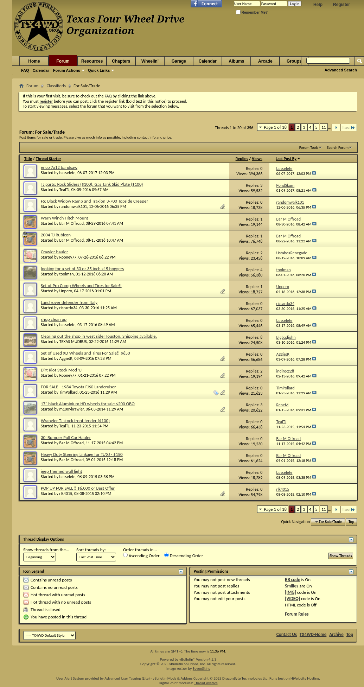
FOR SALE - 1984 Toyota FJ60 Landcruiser (78, 386)
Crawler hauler (54, 251)
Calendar (41, 70)
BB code (292, 579)
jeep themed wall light (61, 471)
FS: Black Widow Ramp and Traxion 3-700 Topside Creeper (94, 201)
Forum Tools (308, 147)
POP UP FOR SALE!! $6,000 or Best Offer (78, 488)
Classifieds (56, 85)
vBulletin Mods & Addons (172, 678)
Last (349, 127)
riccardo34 (68, 307)
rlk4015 (65, 493)
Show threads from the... (46, 549)
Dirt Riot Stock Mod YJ (61, 370)
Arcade (265, 61)
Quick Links (99, 70)
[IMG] (290, 592)
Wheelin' (150, 61)
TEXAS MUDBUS (73, 341)
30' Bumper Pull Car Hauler (66, 437)
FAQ (25, 70)
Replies (242, 158)
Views (257, 158)
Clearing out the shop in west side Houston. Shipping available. (99, 336)
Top (351, 522)
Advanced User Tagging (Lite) (127, 678)
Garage (179, 61)
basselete (67, 172)
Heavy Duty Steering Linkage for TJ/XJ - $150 (82, 454)
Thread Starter (48, 158)
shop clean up (53, 319)
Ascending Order (141, 555)
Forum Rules (296, 614)
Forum (62, 61)
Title (28, 158)
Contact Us (286, 634)
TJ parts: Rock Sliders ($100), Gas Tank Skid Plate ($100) (92, 184)
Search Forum (338, 147)
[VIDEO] (292, 598)
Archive (336, 634)
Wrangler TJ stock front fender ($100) (75, 420)
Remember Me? (252, 12)
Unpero (65, 290)
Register (341, 4)
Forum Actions (66, 70)
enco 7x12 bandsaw (59, 167)
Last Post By (288, 158)
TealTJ (64, 189)
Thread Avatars (206, 683)
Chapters (121, 61)
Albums (236, 61)
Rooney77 (68, 257)
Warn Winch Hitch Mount (64, 218)
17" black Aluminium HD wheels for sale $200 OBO (88, 403)
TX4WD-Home (313, 634)
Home (34, 61)
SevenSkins (201, 668)
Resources (92, 61)
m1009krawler (71, 409)
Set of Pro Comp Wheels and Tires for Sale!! (81, 285)
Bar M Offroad (71, 223)
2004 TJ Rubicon (56, 234)
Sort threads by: (91, 549)
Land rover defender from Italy (69, 302)
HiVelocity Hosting (304, 678)
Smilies (291, 586)
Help (318, 4)
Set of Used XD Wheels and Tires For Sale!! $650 (85, 353)
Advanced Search (341, 70)
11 (323, 127)
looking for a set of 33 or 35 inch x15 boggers (82, 268)
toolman (66, 274)
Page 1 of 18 (275, 127)
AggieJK (65, 358)
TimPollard (68, 392)
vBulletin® (187, 659)
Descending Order (183, 555)
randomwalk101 (73, 206)
